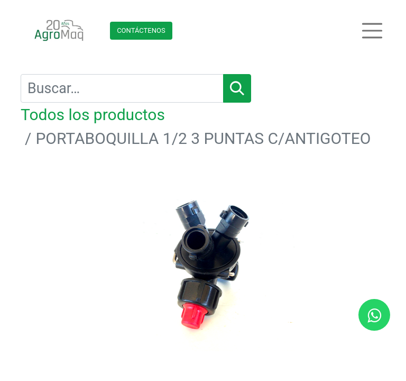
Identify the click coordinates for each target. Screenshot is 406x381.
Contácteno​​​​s (141, 30)
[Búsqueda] (237, 88)
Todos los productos (93, 114)
